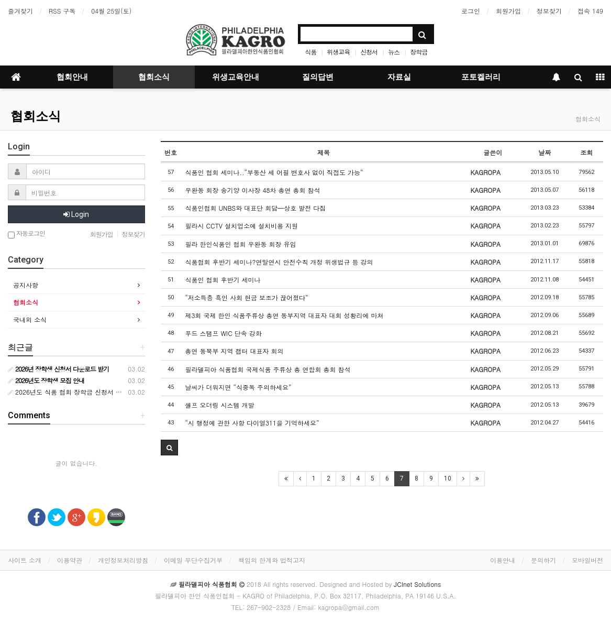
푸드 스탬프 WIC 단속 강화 (223, 333)
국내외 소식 (30, 319)
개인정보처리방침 (123, 559)
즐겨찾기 (20, 10)
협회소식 (154, 77)
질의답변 (318, 77)
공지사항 (25, 284)
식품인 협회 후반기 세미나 (222, 279)
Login (76, 214)
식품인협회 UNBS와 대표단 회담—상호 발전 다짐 (255, 207)
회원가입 (508, 10)
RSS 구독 (62, 10)
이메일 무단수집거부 (193, 559)
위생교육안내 (235, 77)
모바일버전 (587, 559)
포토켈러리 (481, 77)
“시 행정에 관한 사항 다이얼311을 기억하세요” (252, 422)
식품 (310, 51)
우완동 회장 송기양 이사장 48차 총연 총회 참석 (252, 190)
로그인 (470, 10)
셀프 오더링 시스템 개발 (219, 404)
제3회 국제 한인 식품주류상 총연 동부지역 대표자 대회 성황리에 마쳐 (284, 315)
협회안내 (72, 77)
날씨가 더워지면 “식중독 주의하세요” (238, 387)
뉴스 (393, 51)
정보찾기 (549, 10)
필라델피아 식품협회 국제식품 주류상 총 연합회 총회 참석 (267, 369)
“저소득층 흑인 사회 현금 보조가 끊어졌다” (246, 297)
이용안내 (502, 559)
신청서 (368, 51)
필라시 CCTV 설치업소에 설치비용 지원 (241, 225)
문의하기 (543, 559)
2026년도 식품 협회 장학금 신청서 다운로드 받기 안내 (89, 391)
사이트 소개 (24, 559)
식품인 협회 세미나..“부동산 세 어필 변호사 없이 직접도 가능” (274, 172)
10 (447, 478)
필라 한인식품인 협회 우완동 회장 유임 (240, 243)
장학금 (418, 51)
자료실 (399, 77)
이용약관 (69, 559)
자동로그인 (26, 234)
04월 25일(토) (111, 10)
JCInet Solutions (417, 584)
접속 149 (590, 10)
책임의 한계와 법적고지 (271, 559)
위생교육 (338, 51)
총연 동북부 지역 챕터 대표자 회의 (234, 350)
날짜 (544, 152)
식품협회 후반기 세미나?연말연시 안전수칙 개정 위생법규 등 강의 (279, 261)
